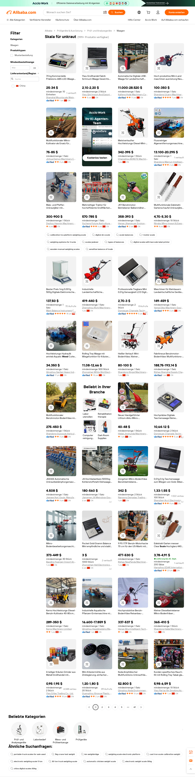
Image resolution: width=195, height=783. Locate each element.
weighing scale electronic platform (122, 754)
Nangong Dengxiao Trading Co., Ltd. (133, 497)
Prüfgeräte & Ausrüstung (69, 30)
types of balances (114, 242)
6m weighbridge (90, 754)
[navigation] (24, 369)
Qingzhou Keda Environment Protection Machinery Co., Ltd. (133, 690)
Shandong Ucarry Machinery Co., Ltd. (169, 94)
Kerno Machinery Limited (59, 629)
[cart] (149, 13)
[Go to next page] (141, 707)
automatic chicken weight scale (99, 761)
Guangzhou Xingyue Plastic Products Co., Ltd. (97, 693)
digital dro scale (101, 235)
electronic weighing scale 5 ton (26, 761)
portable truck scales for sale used (28, 754)
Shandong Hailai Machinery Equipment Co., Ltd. (169, 629)
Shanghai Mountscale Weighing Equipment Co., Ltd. (61, 97)
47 (135, 707)
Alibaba (48, 30)
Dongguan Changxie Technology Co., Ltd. (133, 310)
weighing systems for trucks (61, 242)
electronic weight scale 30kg (137, 761)
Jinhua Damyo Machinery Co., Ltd (61, 159)
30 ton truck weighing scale (63, 761)
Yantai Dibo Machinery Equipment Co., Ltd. (169, 307)
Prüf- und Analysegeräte (99, 30)
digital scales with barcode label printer (150, 242)
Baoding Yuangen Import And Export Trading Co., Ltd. (61, 562)
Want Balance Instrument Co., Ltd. (61, 310)
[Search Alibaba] (73, 12)
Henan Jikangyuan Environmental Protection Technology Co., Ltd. (133, 223)
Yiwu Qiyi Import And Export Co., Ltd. (97, 94)
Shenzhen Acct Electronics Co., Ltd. (169, 500)
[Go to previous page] (89, 707)
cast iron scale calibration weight (163, 754)
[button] (105, 12)
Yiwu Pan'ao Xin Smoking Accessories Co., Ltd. (169, 690)
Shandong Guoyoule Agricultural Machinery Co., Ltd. (61, 433)
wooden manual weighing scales (63, 249)
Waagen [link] (121, 30)
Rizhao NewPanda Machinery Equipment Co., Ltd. (133, 562)
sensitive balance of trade (99, 249)
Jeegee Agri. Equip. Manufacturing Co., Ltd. (61, 497)
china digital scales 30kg (23, 768)
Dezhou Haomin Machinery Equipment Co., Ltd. (61, 223)
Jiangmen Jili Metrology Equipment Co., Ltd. (97, 497)
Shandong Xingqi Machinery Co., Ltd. (133, 372)
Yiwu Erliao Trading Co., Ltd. (59, 693)
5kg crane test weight (63, 754)
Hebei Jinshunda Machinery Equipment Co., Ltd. (133, 433)
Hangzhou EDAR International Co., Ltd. (169, 567)
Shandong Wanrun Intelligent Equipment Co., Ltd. (169, 162)
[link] (191, 752)
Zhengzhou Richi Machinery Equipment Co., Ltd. (97, 307)
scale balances (124, 235)
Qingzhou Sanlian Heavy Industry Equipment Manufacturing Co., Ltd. (61, 372)
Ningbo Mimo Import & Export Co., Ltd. (169, 223)
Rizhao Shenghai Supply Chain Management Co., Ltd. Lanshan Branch (169, 372)
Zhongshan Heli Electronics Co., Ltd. (97, 565)
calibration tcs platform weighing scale (66, 235)
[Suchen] (116, 12)
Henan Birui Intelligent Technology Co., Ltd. (133, 629)
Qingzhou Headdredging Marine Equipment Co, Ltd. (97, 629)
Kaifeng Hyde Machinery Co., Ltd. (133, 94)
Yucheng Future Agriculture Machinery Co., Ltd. (97, 223)
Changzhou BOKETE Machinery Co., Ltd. (133, 159)
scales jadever (90, 242)
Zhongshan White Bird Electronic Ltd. (97, 372)
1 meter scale (147, 235)
